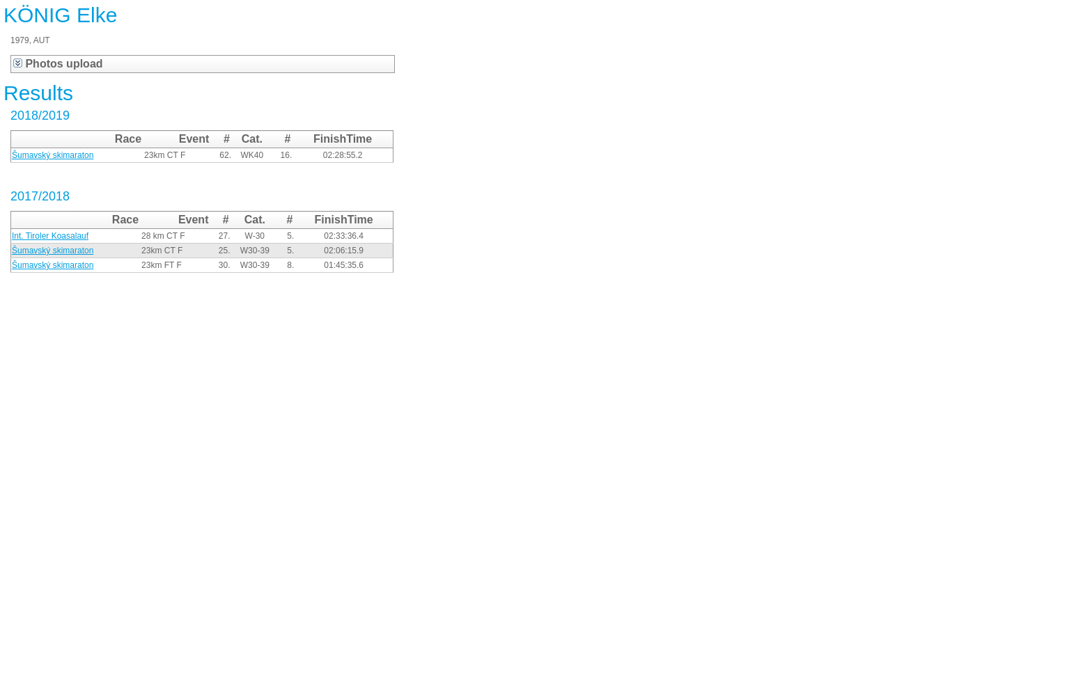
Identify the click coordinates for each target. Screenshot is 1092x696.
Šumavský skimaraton (52, 155)
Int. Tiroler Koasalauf (50, 236)
